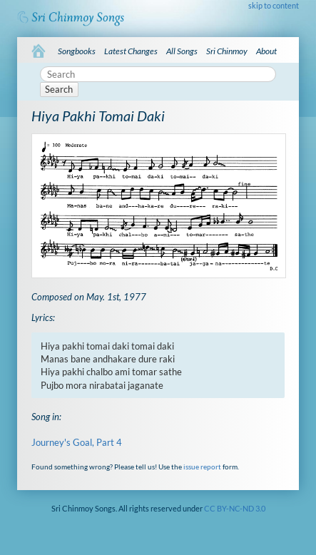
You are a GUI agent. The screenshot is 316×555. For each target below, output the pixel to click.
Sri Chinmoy (227, 51)
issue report (202, 466)
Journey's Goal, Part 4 (76, 442)
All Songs (182, 51)
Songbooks (77, 51)
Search (59, 89)
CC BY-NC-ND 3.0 (234, 508)
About (266, 51)
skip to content (273, 5)
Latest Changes (131, 51)
